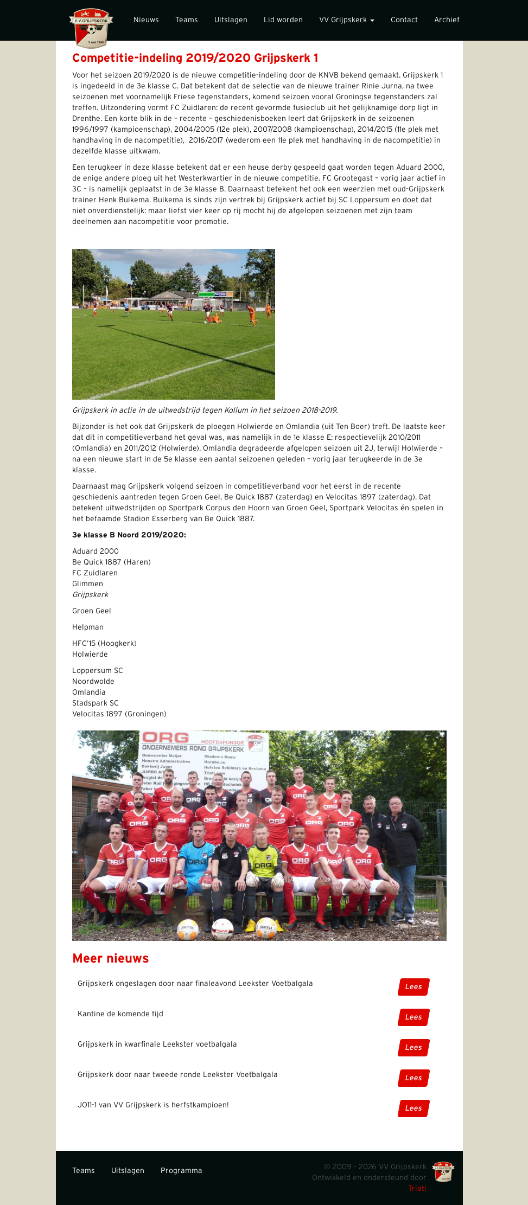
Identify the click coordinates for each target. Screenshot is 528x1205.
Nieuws (146, 20)
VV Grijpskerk (346, 20)
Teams (186, 20)
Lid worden (283, 20)
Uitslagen (230, 20)
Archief (447, 20)
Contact (404, 20)
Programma (181, 1171)
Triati (417, 1189)
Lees (413, 987)
